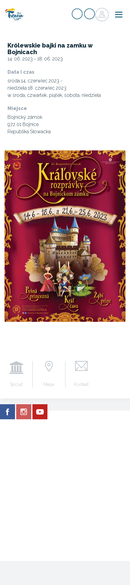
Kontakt (81, 384)
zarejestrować (77, 13)
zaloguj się (89, 13)
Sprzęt (16, 384)
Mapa (49, 384)
